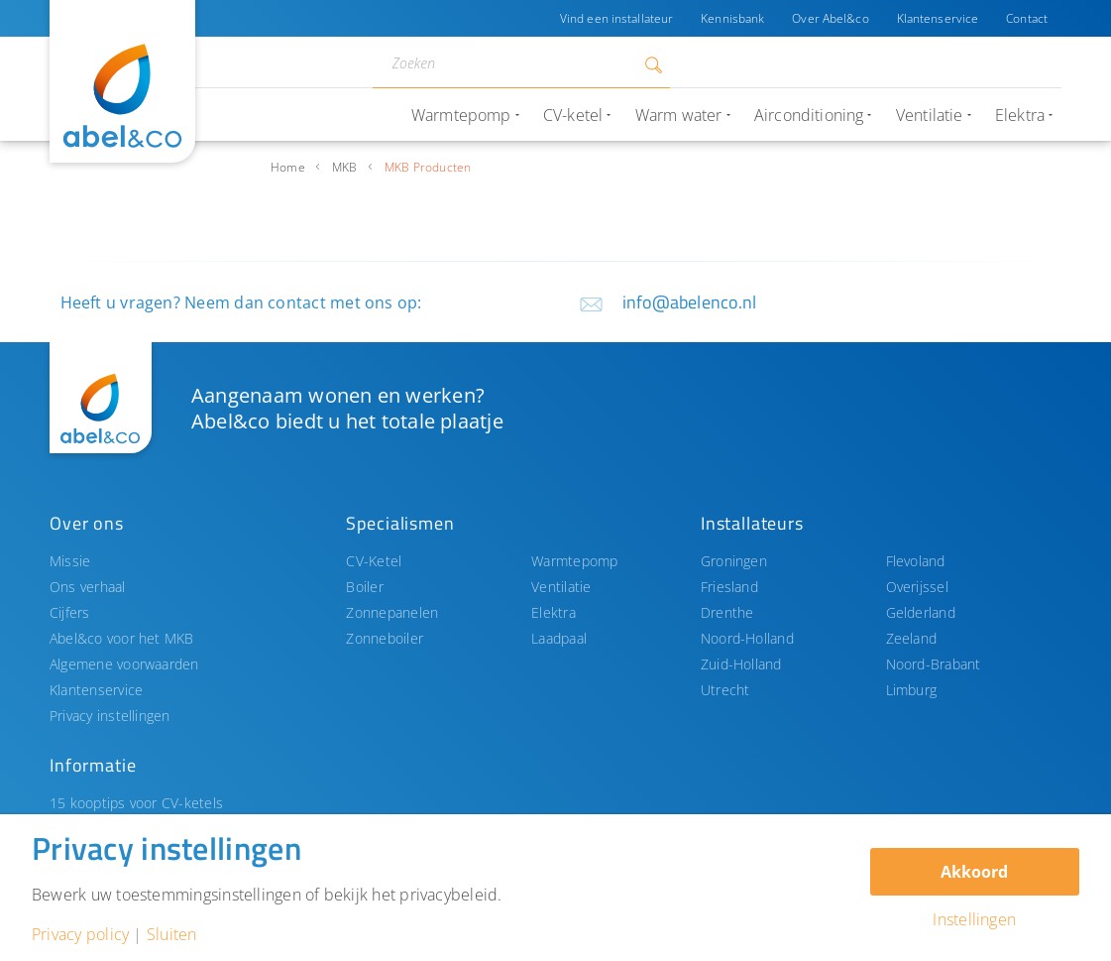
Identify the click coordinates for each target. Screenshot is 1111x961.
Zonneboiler (384, 638)
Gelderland (920, 612)
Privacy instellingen (110, 715)
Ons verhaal (88, 586)
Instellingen (974, 919)
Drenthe (727, 612)
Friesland (729, 586)
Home (288, 167)
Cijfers (70, 612)
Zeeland (912, 638)
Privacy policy (80, 934)
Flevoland (915, 560)
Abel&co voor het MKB (122, 638)
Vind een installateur (616, 18)
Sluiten (172, 934)
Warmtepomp (574, 560)
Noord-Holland (747, 638)
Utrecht (725, 689)
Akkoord (974, 872)
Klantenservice (938, 18)
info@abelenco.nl (689, 302)
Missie (70, 560)
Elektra (553, 612)
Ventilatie (561, 586)
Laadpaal (559, 638)
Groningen (734, 560)
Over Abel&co (830, 18)
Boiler (364, 586)
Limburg (912, 689)
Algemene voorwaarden (124, 664)
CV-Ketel (373, 560)
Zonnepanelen (392, 612)
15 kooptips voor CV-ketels (136, 802)
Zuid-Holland (741, 664)
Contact (1027, 18)
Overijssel (917, 586)
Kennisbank (732, 18)
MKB (345, 167)
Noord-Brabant (933, 664)
